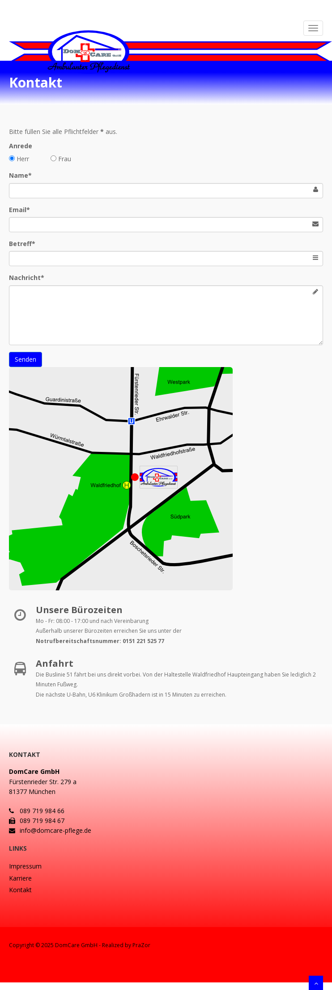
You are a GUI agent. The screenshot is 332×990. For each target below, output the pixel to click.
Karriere (20, 878)
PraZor (141, 945)
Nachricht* (26, 277)
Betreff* (22, 243)
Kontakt (20, 890)
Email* (19, 209)
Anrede (20, 146)
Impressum (25, 866)
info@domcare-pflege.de (50, 830)
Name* (20, 175)
